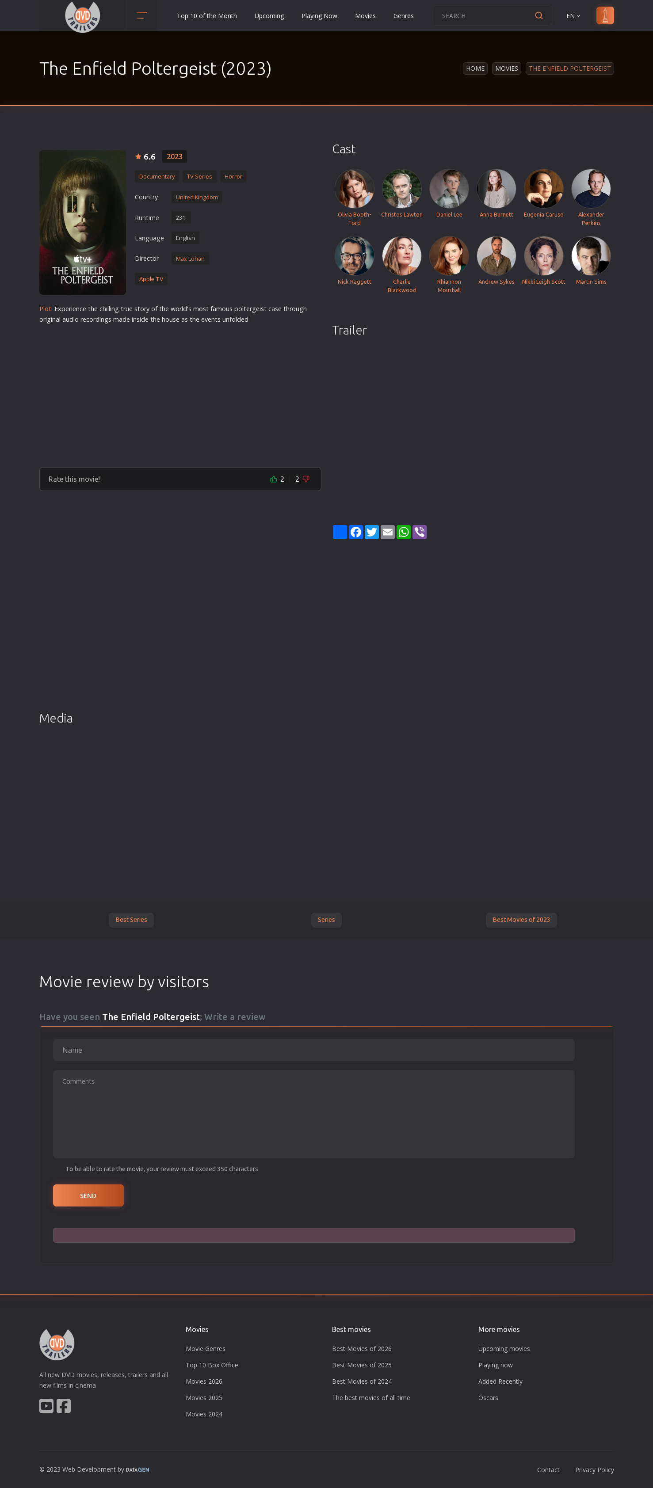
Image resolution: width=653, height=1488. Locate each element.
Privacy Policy (594, 1469)
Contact (548, 1469)
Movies (365, 15)
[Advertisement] (180, 392)
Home (475, 68)
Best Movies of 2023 (521, 919)
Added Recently (500, 1381)
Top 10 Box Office (212, 1365)
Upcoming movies (504, 1348)
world (179, 308)
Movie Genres (205, 1348)
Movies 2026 (204, 1381)
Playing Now (319, 15)
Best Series (131, 919)
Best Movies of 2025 (362, 1365)
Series (326, 919)
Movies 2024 (204, 1414)
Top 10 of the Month (207, 15)
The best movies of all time (371, 1397)
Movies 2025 (204, 1397)
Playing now (495, 1365)
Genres (403, 15)
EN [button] (574, 15)
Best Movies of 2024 (362, 1381)
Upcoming (269, 15)
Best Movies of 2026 (362, 1348)
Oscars (488, 1397)
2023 (175, 156)
